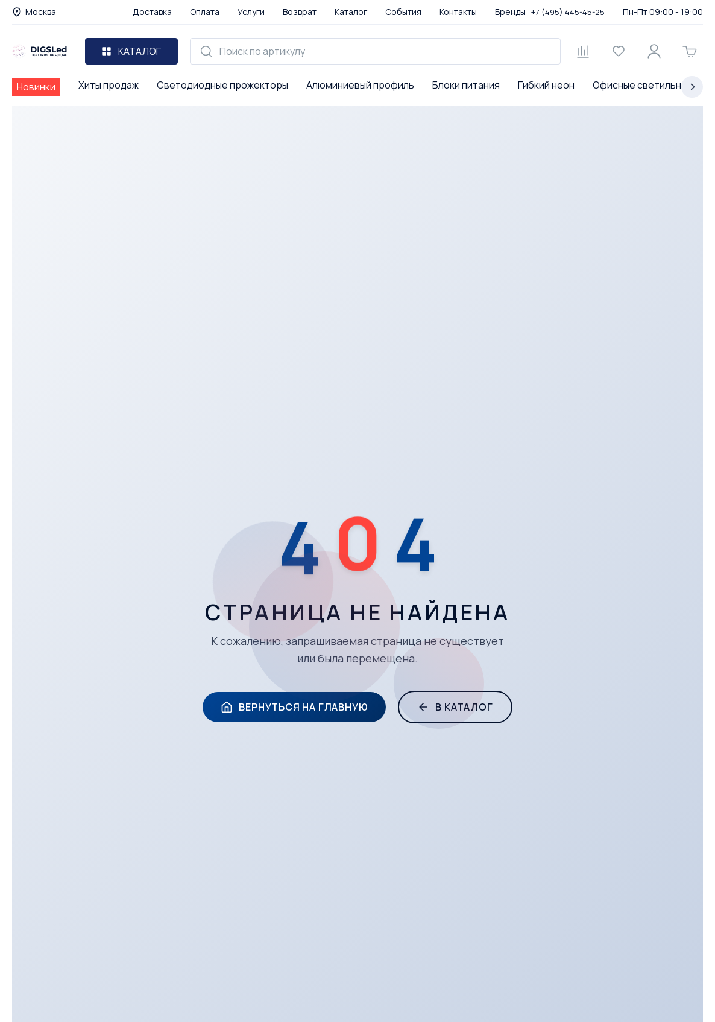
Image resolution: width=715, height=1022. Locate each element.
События (403, 11)
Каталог (351, 11)
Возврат (300, 11)
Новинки (36, 87)
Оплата (204, 11)
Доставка (152, 11)
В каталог (455, 707)
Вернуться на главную (294, 707)
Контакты (458, 11)
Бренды (510, 11)
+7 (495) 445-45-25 (568, 12)
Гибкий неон (546, 85)
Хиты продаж (108, 85)
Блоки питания (466, 85)
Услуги (251, 11)
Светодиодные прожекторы (222, 85)
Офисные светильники (645, 85)
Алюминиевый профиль (360, 85)
